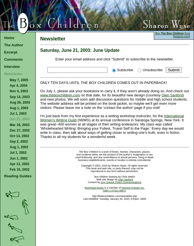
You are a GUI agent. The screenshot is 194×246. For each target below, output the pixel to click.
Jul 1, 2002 (18, 153)
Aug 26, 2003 (20, 102)
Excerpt (10, 52)
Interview (12, 67)
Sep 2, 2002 (19, 142)
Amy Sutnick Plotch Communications (121, 182)
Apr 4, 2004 (18, 86)
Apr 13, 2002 (19, 164)
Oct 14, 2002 (19, 136)
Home (9, 38)
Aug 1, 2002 (19, 147)
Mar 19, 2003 (19, 125)
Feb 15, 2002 (19, 169)
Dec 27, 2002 (20, 130)
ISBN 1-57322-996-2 (114, 190)
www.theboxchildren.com (60, 95)
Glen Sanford (172, 95)
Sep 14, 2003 (20, 97)
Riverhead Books (94, 187)
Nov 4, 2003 (19, 91)
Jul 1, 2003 (18, 114)
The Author (13, 45)
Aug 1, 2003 (19, 108)
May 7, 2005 (19, 80)
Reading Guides (18, 176)
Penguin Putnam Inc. (133, 187)
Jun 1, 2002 (19, 158)
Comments (13, 59)
